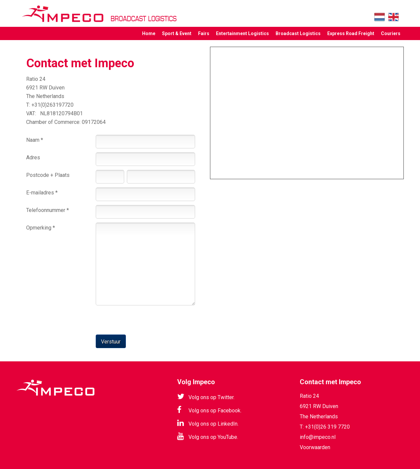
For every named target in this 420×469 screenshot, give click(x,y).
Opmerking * (40, 228)
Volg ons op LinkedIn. (207, 423)
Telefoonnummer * (47, 210)
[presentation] (76, 318)
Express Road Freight (350, 33)
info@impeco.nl (318, 437)
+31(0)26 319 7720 (327, 427)
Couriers (390, 33)
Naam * (34, 140)
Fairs (203, 33)
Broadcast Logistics (298, 33)
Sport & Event (176, 33)
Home (148, 33)
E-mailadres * (42, 192)
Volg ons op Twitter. (206, 396)
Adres (33, 157)
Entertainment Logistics (242, 33)
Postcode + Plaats (48, 175)
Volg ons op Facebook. (209, 410)
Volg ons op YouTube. (207, 436)
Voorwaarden (315, 447)
